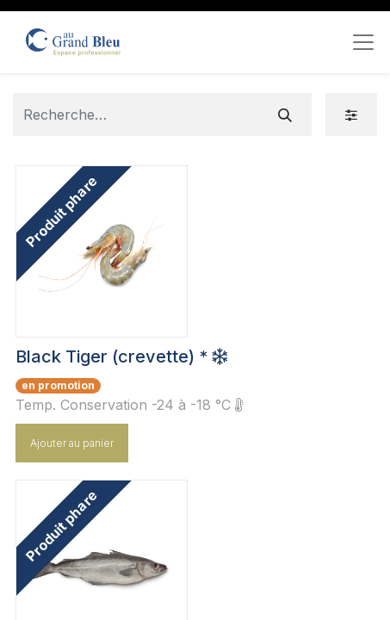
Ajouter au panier (72, 443)
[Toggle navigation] (363, 42)
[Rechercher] (285, 114)
